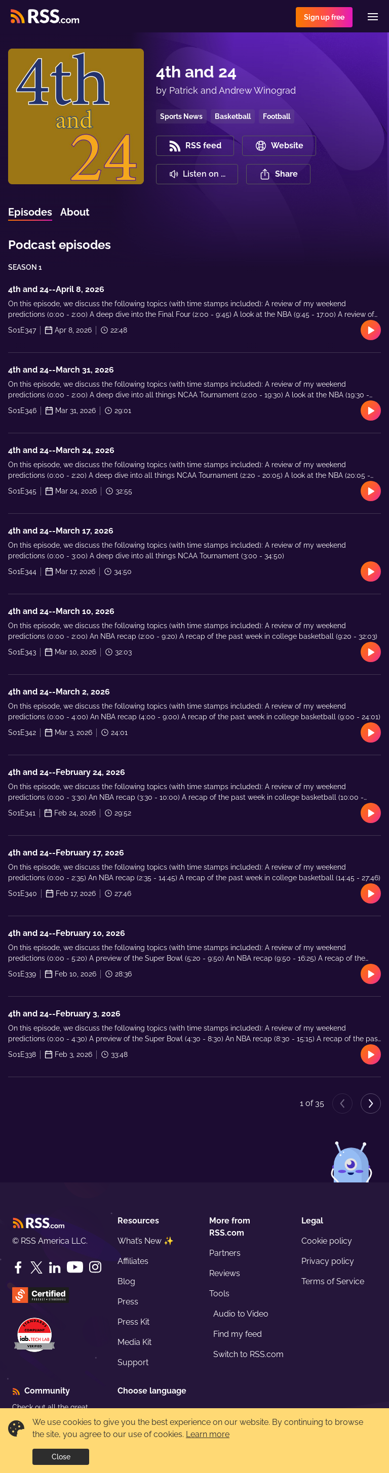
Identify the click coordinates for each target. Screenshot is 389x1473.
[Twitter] (36, 1267)
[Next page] (371, 1103)
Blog (126, 1281)
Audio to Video (240, 1314)
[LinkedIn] (55, 1267)
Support (133, 1362)
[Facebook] (18, 1267)
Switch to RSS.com (248, 1354)
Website (279, 146)
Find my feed (237, 1334)
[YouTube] (75, 1267)
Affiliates (133, 1261)
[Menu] (373, 17)
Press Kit (133, 1322)
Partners (225, 1253)
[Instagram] (95, 1267)
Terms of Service (332, 1281)
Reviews (224, 1273)
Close (61, 1457)
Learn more (207, 1434)
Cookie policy (326, 1241)
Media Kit (134, 1342)
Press (128, 1301)
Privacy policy (327, 1261)
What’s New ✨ (146, 1241)
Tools (219, 1293)
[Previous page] (342, 1103)
